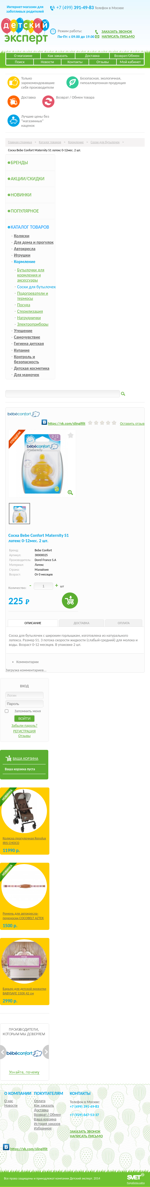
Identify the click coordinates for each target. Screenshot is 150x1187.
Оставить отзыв (132, 423)
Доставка (92, 55)
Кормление (76, 142)
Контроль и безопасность (26, 359)
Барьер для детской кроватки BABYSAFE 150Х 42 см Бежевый (24, 993)
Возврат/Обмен (126, 55)
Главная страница (20, 142)
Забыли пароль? (25, 725)
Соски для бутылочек (105, 142)
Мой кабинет (130, 62)
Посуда (23, 304)
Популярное (25, 211)
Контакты (75, 62)
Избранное (43, 1128)
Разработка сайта (136, 1182)
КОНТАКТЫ (80, 1093)
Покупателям (48, 1093)
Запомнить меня (27, 711)
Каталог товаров (50, 142)
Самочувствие (27, 337)
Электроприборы (32, 324)
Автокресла (24, 248)
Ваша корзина (45, 1119)
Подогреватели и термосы (32, 296)
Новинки (21, 195)
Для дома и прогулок (33, 242)
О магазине (23, 55)
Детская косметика (31, 368)
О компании (17, 1093)
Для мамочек (26, 374)
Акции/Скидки (28, 179)
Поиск (19, 62)
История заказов (47, 1123)
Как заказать (58, 55)
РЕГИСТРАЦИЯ (24, 731)
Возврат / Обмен (47, 1114)
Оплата (40, 1101)
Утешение (23, 330)
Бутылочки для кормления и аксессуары (30, 275)
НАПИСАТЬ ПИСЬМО (86, 1136)
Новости (47, 62)
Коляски (21, 235)
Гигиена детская (29, 343)
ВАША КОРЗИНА (25, 758)
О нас (8, 1101)
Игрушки (22, 255)
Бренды (19, 163)
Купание (22, 350)
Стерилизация (30, 311)
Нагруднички (29, 317)
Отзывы (103, 62)
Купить (70, 600)
